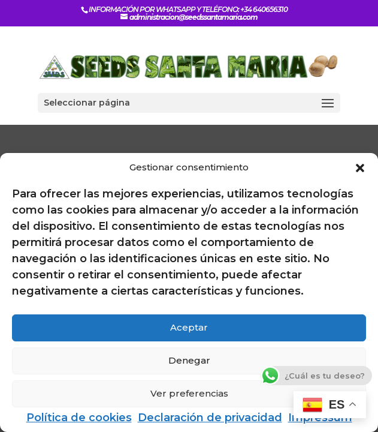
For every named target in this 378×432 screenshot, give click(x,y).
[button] (360, 168)
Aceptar (189, 327)
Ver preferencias (189, 393)
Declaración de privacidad (210, 417)
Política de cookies (79, 417)
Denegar (189, 360)
